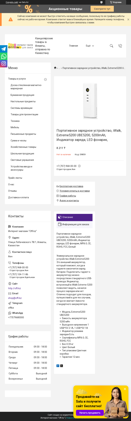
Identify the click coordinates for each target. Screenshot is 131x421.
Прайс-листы (15, 178)
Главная (73, 45)
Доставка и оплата (18, 197)
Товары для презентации (24, 114)
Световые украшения (22, 160)
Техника (15, 121)
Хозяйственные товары (23, 147)
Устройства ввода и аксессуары (21, 168)
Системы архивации (21, 108)
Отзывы (12, 191)
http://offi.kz (14, 288)
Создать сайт (12, 2)
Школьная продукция (22, 153)
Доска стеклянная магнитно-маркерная (26, 87)
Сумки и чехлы (18, 140)
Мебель (15, 127)
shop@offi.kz (15, 298)
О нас (11, 184)
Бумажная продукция (22, 95)
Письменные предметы (23, 134)
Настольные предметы (23, 101)
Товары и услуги (17, 78)
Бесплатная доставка (71, 186)
